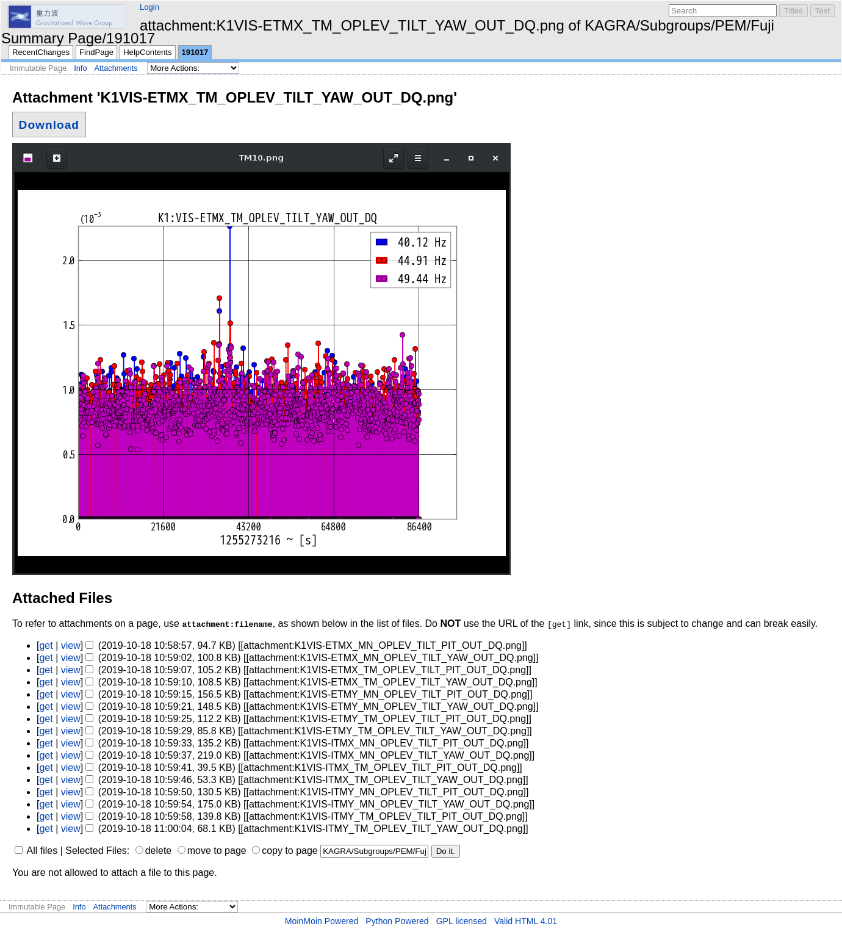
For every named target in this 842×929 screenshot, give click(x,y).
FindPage (96, 52)
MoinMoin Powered (322, 921)
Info (80, 68)
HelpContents (147, 52)
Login (149, 7)
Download (49, 124)
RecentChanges (41, 52)
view (71, 645)
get (45, 645)
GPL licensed (461, 921)
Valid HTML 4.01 (525, 921)
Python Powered (396, 921)
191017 (195, 52)
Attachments (116, 68)
